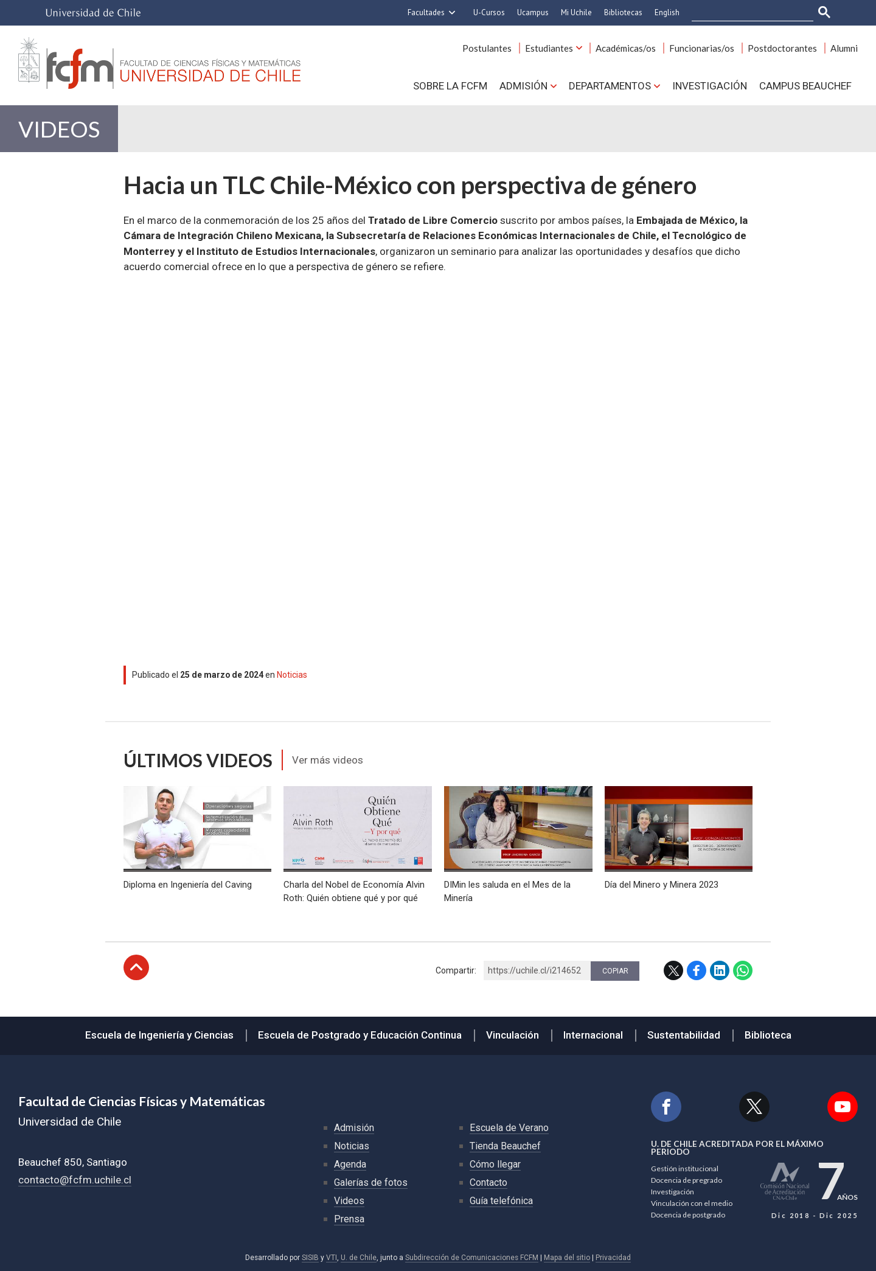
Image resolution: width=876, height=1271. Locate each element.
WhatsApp (743, 970)
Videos (59, 128)
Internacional (593, 1035)
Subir (136, 967)
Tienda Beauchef (505, 1146)
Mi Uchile (576, 12)
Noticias (292, 675)
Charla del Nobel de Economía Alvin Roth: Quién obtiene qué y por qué (354, 891)
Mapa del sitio (567, 1257)
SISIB (310, 1257)
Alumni (844, 48)
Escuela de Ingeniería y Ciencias (159, 1035)
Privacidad (613, 1257)
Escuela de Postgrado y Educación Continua (360, 1035)
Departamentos (610, 86)
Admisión (523, 86)
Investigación (709, 86)
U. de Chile (359, 1257)
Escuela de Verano (509, 1127)
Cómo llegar (495, 1164)
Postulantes (487, 48)
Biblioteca (768, 1035)
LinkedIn (719, 970)
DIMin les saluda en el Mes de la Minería (507, 891)
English (667, 12)
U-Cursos (489, 12)
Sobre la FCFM (450, 86)
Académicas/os (626, 48)
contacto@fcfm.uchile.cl (74, 1180)
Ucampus (533, 12)
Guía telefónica (501, 1201)
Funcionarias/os (701, 48)
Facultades (426, 12)
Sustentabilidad (683, 1035)
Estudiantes (549, 48)
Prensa (349, 1219)
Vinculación (512, 1035)
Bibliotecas (623, 12)
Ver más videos (327, 760)
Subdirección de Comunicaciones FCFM (471, 1257)
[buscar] (745, 12)
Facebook (696, 970)
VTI (331, 1257)
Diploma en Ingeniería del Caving (187, 884)
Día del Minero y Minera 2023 (661, 884)
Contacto (488, 1182)
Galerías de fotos (371, 1182)
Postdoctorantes (782, 48)
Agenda (350, 1164)
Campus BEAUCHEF (805, 86)
